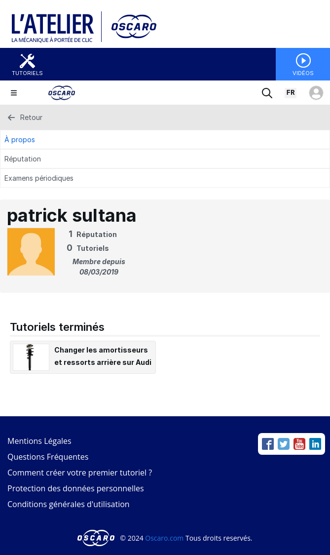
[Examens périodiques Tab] (165, 178)
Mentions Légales (39, 441)
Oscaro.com (164, 538)
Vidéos (303, 73)
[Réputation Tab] (165, 158)
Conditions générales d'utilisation (68, 504)
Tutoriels (27, 73)
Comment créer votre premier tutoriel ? (79, 472)
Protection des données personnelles (75, 488)
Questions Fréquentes (47, 456)
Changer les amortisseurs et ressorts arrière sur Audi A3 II (102, 362)
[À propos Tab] (165, 139)
